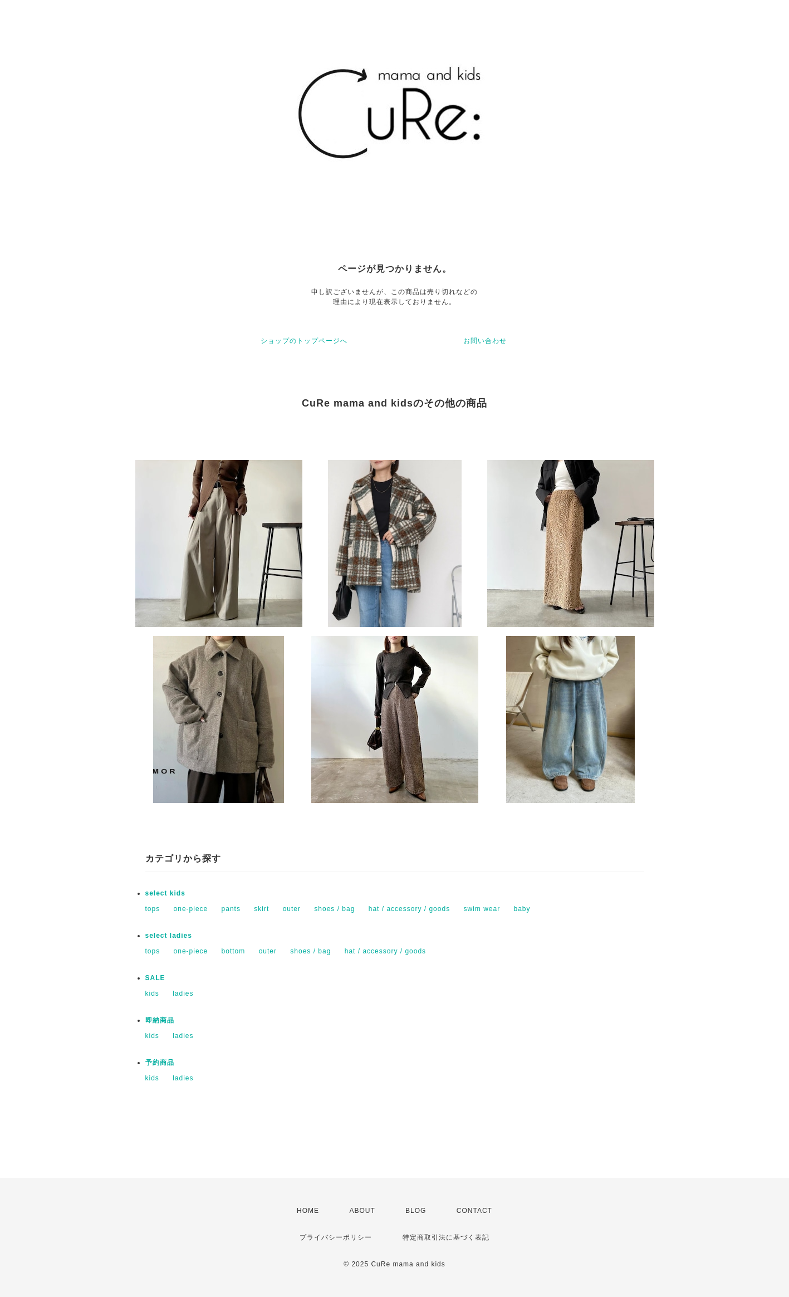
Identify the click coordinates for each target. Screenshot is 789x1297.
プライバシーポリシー (336, 1237)
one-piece (191, 909)
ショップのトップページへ (304, 341)
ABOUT (362, 1211)
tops (152, 909)
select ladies (168, 935)
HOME (308, 1211)
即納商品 (159, 1020)
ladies (183, 993)
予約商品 (159, 1062)
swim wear (481, 909)
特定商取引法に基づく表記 (446, 1237)
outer (292, 909)
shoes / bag (334, 909)
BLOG (415, 1211)
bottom (234, 951)
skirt (261, 909)
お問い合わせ (485, 341)
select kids (165, 893)
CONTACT (474, 1211)
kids (152, 993)
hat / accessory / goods (409, 909)
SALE (155, 978)
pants (231, 909)
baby (522, 909)
